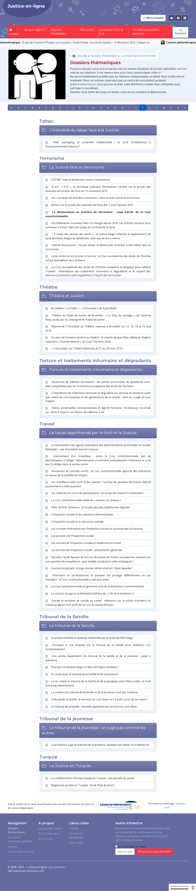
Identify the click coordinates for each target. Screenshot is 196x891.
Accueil (14, 32)
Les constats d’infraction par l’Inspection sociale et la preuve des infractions (94, 529)
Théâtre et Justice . (67, 295)
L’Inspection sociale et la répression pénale (74, 522)
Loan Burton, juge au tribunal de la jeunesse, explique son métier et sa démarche (97, 745)
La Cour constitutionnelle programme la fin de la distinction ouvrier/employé (94, 586)
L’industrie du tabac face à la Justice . (84, 130)
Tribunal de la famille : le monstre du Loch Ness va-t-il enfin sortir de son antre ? (96, 699)
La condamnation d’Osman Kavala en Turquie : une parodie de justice (89, 778)
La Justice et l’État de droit (110, 31)
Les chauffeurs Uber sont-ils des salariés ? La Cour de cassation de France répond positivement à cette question (98, 484)
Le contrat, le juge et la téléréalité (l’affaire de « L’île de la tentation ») (89, 594)
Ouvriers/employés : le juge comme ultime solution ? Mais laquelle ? (88, 568)
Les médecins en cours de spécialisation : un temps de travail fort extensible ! (94, 493)
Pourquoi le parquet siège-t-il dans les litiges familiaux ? (82, 667)
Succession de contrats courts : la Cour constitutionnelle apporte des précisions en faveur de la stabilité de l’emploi (98, 473)
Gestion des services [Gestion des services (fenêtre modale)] (179, 887)
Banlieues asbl (35, 871)
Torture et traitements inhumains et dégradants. (95, 369)
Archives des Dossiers (21, 851)
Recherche (180, 31)
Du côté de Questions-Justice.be (146, 31)
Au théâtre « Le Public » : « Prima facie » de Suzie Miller (81, 308)
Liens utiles (76, 842)
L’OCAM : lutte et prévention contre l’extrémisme (77, 180)
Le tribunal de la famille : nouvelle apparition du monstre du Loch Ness (91, 707)
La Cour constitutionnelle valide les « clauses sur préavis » (83, 500)
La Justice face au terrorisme (138, 55)
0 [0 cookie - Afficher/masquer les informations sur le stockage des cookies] (193, 887)
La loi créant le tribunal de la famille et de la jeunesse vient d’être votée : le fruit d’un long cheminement (98, 683)
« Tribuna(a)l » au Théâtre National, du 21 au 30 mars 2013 (83, 349)
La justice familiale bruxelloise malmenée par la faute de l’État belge (89, 638)
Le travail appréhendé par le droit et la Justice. (93, 432)
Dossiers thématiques (58, 31)
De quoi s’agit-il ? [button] (34, 29)
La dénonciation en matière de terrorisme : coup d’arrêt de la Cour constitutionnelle (98, 214)
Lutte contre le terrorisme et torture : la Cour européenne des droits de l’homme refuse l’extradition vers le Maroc (98, 258)
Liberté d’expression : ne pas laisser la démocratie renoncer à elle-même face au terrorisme (98, 247)
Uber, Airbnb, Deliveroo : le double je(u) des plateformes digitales (87, 507)
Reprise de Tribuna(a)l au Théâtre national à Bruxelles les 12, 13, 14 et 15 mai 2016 (98, 328)
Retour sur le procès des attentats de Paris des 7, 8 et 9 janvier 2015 (89, 205)
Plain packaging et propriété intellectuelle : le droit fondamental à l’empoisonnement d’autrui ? (98, 144)
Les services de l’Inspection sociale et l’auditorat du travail (83, 543)
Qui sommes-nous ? (50, 828)
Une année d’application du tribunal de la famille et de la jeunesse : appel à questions (98, 658)
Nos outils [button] (86, 29)
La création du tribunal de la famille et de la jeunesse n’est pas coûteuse (91, 692)
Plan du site (45, 838)
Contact (74, 828)
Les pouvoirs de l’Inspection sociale (69, 536)
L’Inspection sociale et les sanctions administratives (79, 515)
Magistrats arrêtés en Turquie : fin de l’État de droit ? (80, 785)
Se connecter (57, 867)
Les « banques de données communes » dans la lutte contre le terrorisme (92, 198)
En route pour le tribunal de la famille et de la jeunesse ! (81, 674)
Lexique (12, 846)
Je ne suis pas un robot (130, 846)
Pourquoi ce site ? (49, 833)
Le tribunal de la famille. (72, 625)
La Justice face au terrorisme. (77, 167)
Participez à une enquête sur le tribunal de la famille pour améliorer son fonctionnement (98, 647)
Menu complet (153, 18)
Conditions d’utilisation (76, 835)
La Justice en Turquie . (70, 765)
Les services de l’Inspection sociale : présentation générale (83, 550)
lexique (91, 84)
